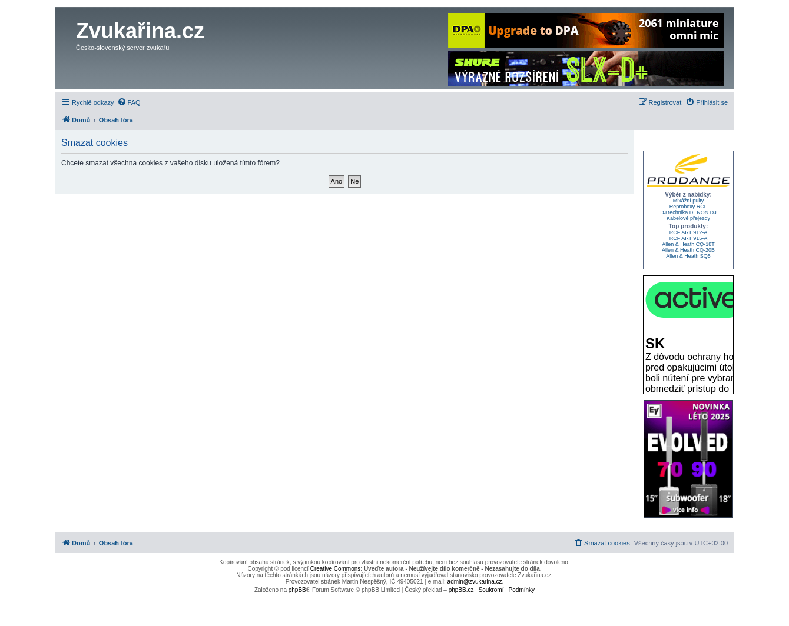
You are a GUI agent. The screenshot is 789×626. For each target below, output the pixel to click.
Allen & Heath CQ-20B (688, 250)
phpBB (297, 590)
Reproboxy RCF (688, 206)
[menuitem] (129, 102)
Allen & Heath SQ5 (688, 256)
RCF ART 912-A (688, 232)
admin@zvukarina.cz (474, 581)
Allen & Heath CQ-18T (688, 244)
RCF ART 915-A (688, 238)
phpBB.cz (461, 590)
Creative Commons (335, 568)
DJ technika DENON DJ (688, 212)
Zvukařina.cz (140, 31)
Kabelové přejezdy (688, 218)
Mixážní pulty (688, 201)
